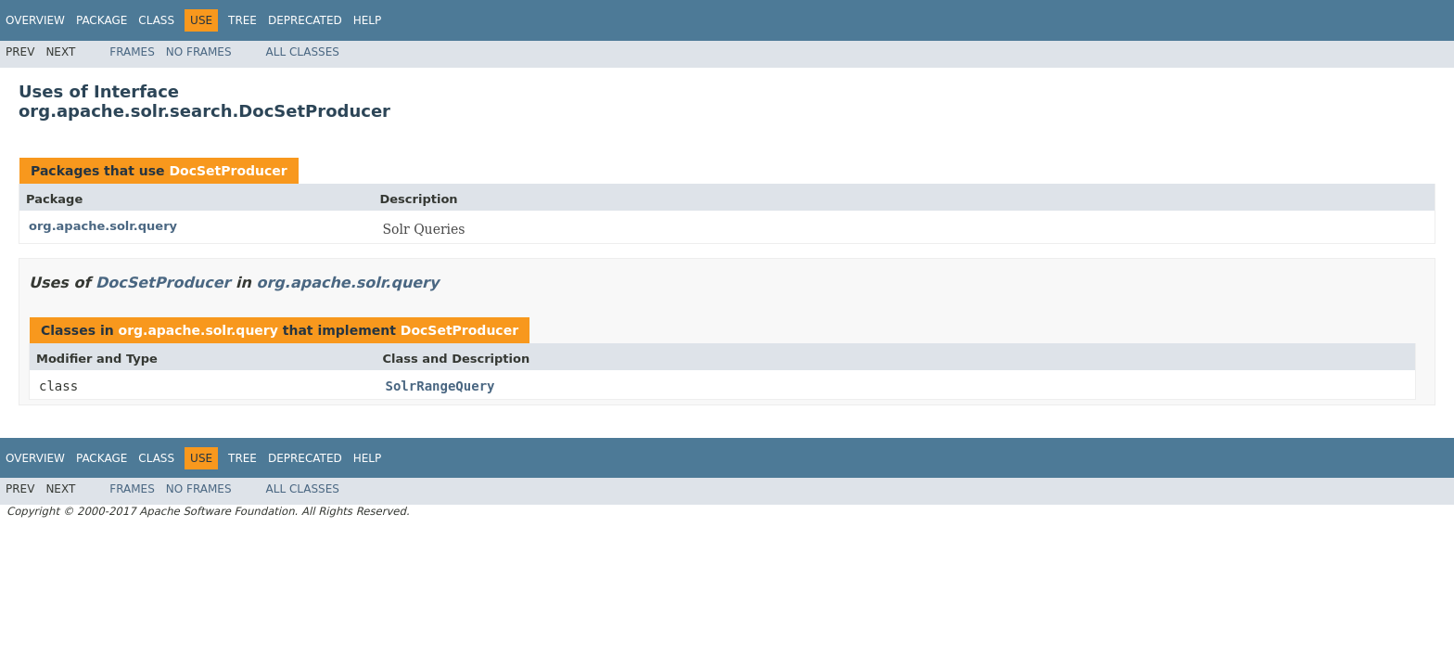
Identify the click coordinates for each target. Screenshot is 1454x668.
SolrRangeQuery (440, 386)
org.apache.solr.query (103, 226)
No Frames (199, 51)
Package (101, 20)
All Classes (302, 51)
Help (367, 20)
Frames (132, 51)
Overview (35, 20)
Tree (242, 20)
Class (156, 20)
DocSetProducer (228, 170)
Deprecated (305, 20)
